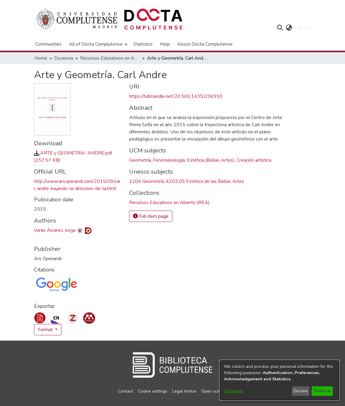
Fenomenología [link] (169, 160)
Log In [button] (302, 27)
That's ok (322, 391)
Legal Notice (184, 391)
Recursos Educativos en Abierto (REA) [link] (110, 58)
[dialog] (279, 380)
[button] (280, 27)
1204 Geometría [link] (146, 181)
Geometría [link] (140, 160)
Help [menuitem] (165, 44)
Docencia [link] (63, 58)
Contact (125, 391)
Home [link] (40, 58)
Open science (214, 391)
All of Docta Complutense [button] (96, 44)
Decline (300, 391)
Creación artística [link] (253, 160)
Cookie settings (152, 391)
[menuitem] (97, 44)
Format (46, 329)
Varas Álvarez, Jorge (55, 230)
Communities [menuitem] (48, 44)
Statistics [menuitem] (143, 44)
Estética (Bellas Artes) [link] (210, 160)
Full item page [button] (150, 216)
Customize (233, 391)
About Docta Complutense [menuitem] (205, 44)
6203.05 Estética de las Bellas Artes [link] (205, 181)
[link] (169, 202)
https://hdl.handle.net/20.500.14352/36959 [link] (175, 96)
